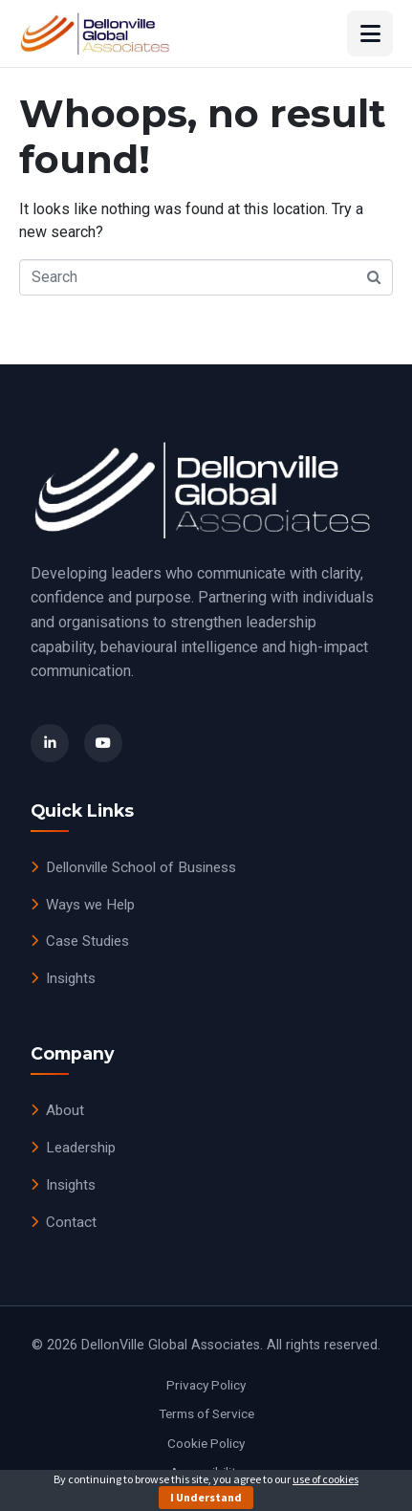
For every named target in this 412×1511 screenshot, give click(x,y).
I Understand (206, 1497)
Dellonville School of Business (133, 867)
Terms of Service (206, 1413)
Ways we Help (83, 904)
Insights (63, 978)
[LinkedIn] (50, 743)
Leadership (73, 1147)
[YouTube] (103, 743)
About (57, 1110)
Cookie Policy (206, 1443)
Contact (64, 1222)
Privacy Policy (206, 1384)
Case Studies (80, 941)
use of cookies (325, 1479)
